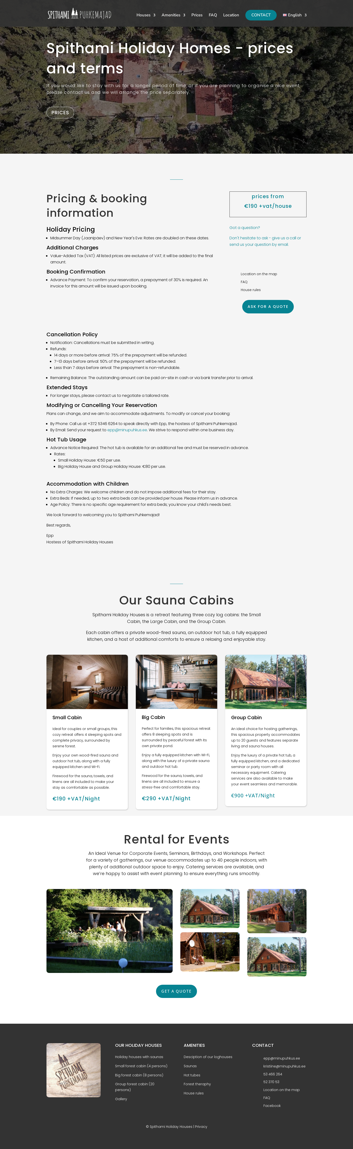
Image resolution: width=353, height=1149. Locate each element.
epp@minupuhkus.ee (127, 430)
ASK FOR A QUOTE (268, 306)
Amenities (171, 15)
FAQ (213, 15)
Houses (143, 15)
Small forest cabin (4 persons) (141, 1066)
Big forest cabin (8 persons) (139, 1075)
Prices (197, 15)
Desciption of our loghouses (208, 1056)
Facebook (272, 1105)
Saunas (190, 1066)
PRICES (60, 112)
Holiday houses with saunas (139, 1056)
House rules (194, 1093)
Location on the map (281, 1089)
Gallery (121, 1099)
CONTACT (261, 15)
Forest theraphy (197, 1084)
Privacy (201, 1126)
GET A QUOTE (176, 991)
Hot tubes (192, 1075)
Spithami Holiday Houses (171, 1126)
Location (231, 15)
